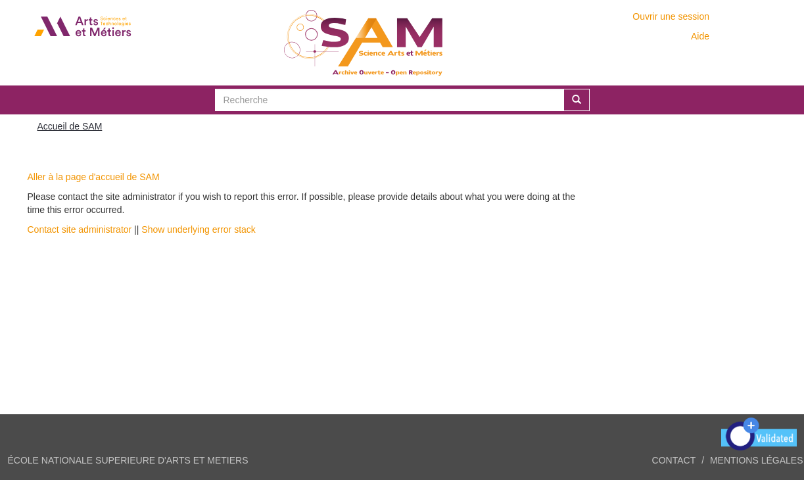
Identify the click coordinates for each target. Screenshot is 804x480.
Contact (674, 460)
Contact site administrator (80, 229)
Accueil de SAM (70, 126)
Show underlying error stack (198, 229)
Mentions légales (756, 460)
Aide (700, 36)
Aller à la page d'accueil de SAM (94, 177)
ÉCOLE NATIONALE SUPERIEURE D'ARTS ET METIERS (128, 460)
